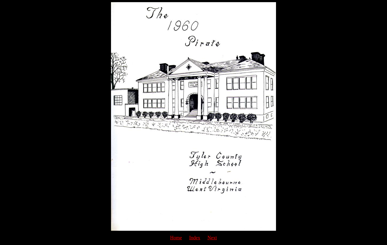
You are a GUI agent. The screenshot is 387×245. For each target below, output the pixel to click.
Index (194, 237)
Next (212, 237)
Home (176, 237)
